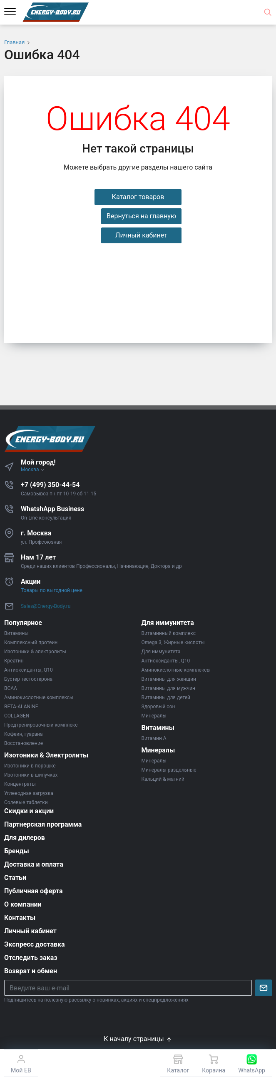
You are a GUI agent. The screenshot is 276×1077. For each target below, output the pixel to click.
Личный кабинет (141, 235)
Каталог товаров (138, 197)
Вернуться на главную (141, 216)
